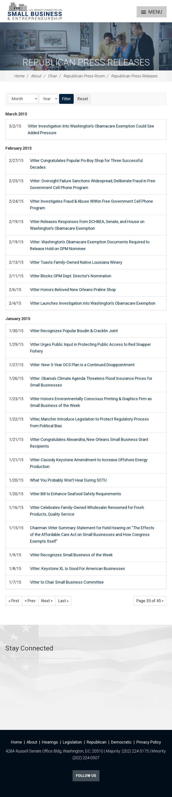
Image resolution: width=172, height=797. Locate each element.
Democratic (121, 742)
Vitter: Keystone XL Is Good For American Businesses (77, 568)
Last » (63, 600)
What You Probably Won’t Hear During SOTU (68, 480)
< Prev (30, 600)
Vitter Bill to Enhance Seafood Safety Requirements (75, 493)
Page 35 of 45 (149, 600)
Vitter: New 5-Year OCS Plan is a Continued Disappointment (82, 364)
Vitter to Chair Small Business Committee (67, 582)
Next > (47, 600)
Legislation (72, 742)
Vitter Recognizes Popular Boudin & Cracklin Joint (74, 330)
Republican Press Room (84, 76)
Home (19, 76)
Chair (52, 76)
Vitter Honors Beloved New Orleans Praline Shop (73, 289)
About (36, 76)
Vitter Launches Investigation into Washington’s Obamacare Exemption (92, 303)
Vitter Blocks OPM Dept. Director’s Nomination (70, 276)
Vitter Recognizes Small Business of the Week (71, 555)
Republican (96, 742)
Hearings (50, 742)
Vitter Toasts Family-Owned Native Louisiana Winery (76, 262)
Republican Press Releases (86, 62)
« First (14, 600)
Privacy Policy (148, 742)
